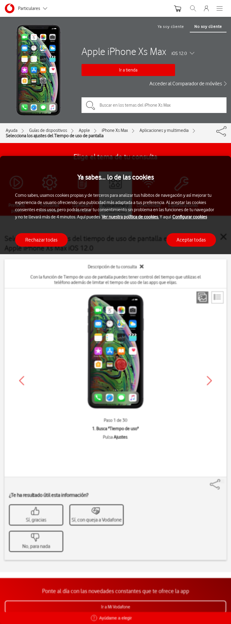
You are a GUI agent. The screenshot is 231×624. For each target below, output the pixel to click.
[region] (115, 390)
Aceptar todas (191, 240)
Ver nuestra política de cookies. (130, 217)
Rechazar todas (41, 240)
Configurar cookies (189, 217)
